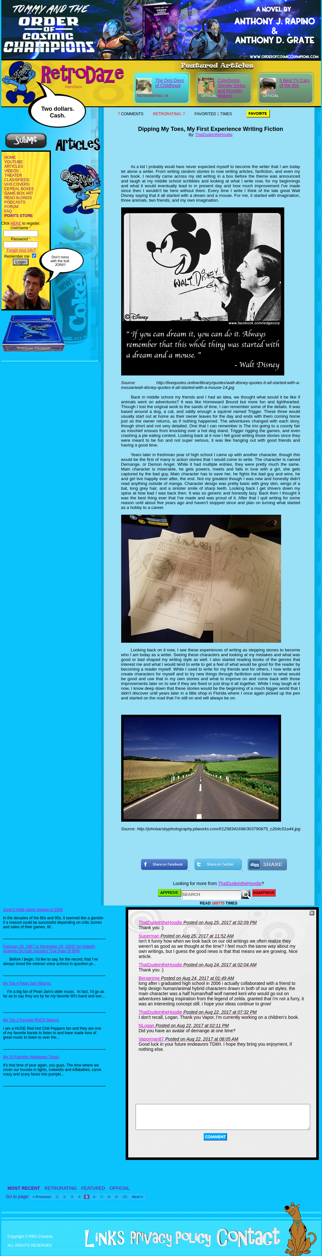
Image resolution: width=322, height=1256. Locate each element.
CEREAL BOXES (19, 189)
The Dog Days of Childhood (169, 83)
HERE (16, 223)
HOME (10, 157)
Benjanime (149, 978)
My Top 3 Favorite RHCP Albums (31, 1020)
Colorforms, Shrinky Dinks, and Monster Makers (232, 88)
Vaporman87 (151, 1039)
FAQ (8, 211)
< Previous (42, 1197)
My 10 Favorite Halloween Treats (31, 1057)
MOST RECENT (24, 1188)
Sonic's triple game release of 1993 (33, 909)
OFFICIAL (119, 1188)
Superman (149, 935)
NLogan (146, 1025)
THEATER (13, 175)
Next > (137, 1197)
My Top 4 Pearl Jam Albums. (27, 983)
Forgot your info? (21, 250)
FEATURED (93, 1188)
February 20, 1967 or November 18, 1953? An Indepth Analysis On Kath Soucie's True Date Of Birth (49, 948)
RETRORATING (60, 1188)
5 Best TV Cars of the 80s (294, 83)
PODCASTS (15, 202)
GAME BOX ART (18, 193)
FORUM (11, 207)
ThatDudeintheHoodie (213, 135)
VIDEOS (11, 171)
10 (125, 1197)
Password (20, 239)
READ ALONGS (18, 198)
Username (21, 228)
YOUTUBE (13, 162)
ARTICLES (13, 166)
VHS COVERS (17, 184)
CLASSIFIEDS (16, 180)
